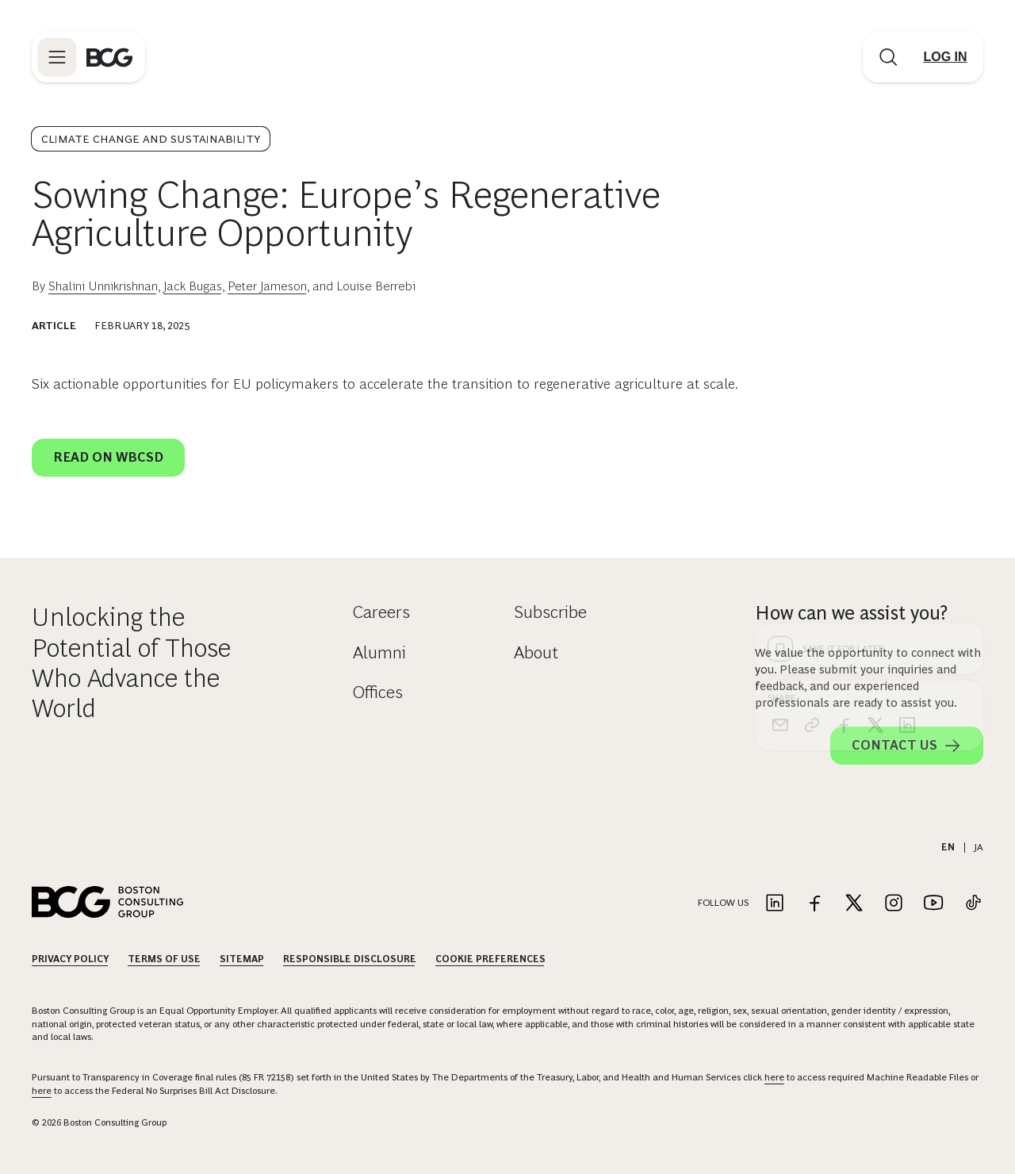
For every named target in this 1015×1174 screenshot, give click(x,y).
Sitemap (242, 959)
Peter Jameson (267, 286)
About (536, 652)
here (774, 1077)
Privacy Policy (70, 959)
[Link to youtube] (933, 903)
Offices (378, 692)
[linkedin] (907, 470)
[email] (780, 470)
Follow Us (723, 902)
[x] (875, 470)
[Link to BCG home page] (109, 57)
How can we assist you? (851, 612)
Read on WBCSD (108, 457)
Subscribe (550, 612)
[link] (812, 470)
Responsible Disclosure (349, 959)
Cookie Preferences (490, 959)
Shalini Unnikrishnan (103, 286)
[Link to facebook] (814, 903)
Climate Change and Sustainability (150, 138)
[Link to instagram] (893, 903)
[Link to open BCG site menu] (57, 57)
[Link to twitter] (854, 903)
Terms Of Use (164, 959)
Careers (381, 612)
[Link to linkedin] (774, 903)
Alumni (379, 652)
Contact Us (907, 745)
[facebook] (843, 470)
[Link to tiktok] (973, 903)
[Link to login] (945, 57)
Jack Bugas (192, 286)
